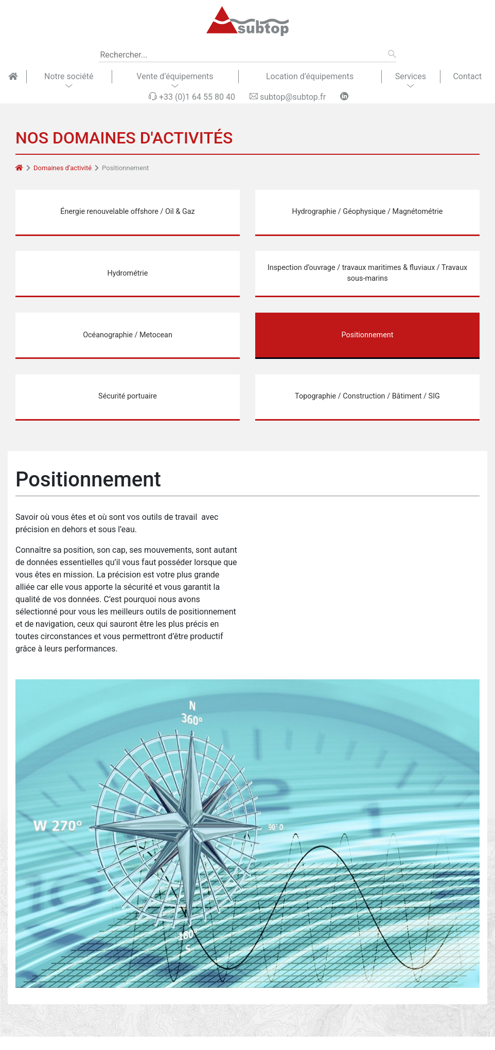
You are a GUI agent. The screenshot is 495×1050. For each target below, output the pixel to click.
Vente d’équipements (174, 76)
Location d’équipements (309, 76)
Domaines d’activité (62, 168)
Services (410, 76)
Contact (467, 76)
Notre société (68, 76)
